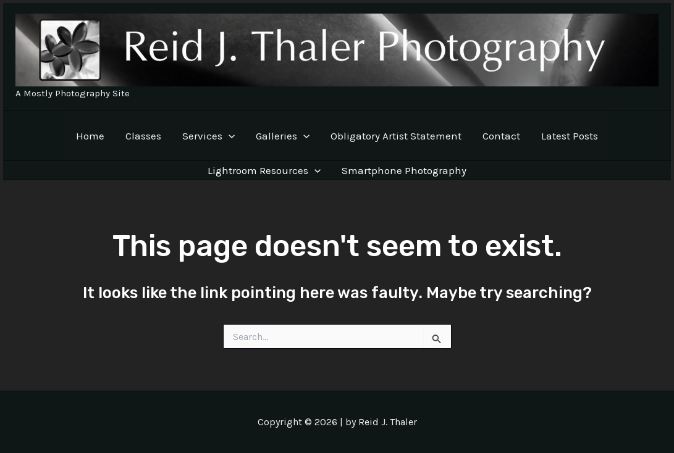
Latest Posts (569, 136)
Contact (501, 136)
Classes (143, 136)
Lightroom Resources (264, 170)
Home (90, 136)
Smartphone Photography (404, 170)
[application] (228, 135)
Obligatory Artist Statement (396, 136)
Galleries (283, 135)
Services (208, 135)
